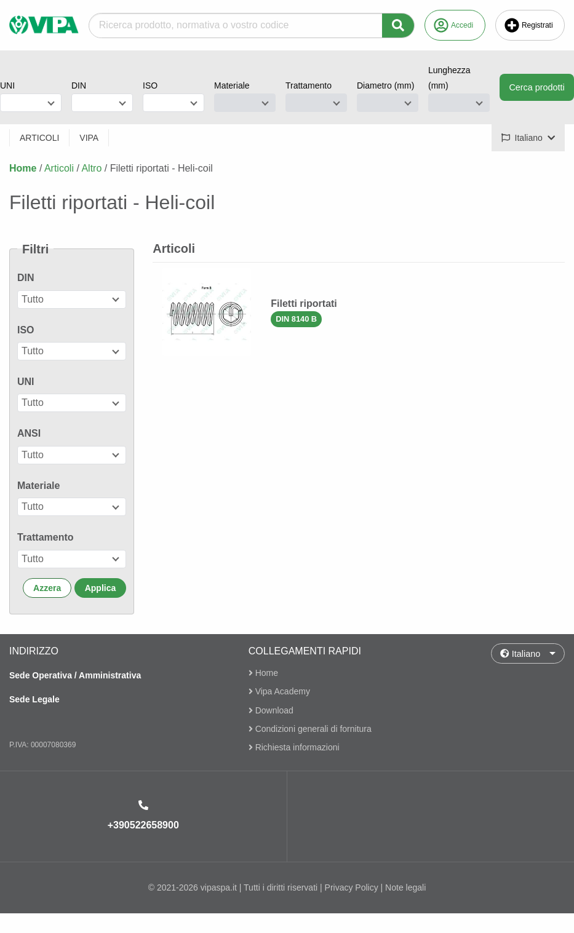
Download (271, 710)
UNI (7, 85)
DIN (78, 85)
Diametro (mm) (385, 85)
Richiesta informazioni (294, 747)
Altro (91, 168)
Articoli (59, 168)
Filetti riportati (304, 303)
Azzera (47, 588)
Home (22, 168)
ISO (150, 85)
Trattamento (308, 85)
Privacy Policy (351, 887)
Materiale (232, 85)
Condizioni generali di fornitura (310, 729)
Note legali (405, 887)
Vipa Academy (279, 692)
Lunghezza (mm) (449, 77)
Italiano (520, 653)
